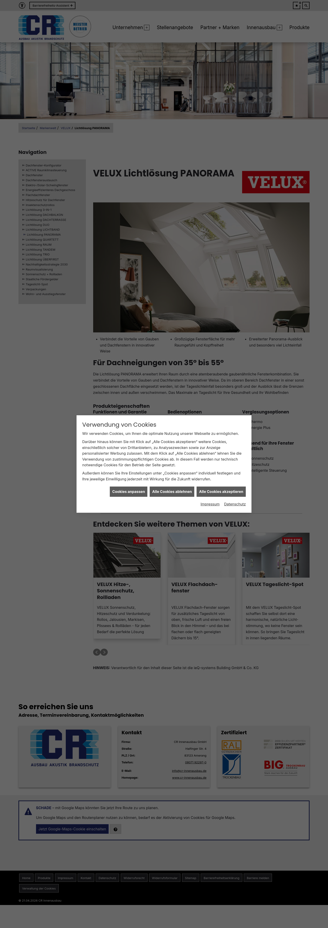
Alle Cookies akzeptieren (221, 491)
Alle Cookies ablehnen (172, 491)
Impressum (210, 504)
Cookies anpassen (128, 491)
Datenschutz (235, 504)
